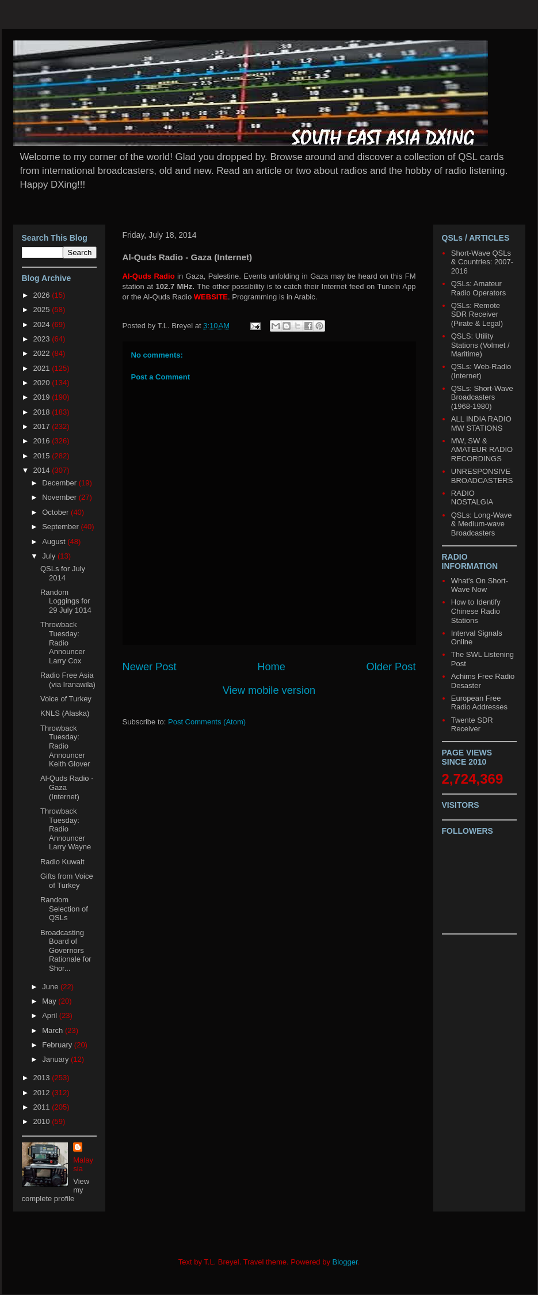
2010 (42, 1121)
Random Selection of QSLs (64, 908)
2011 (42, 1107)
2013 (42, 1077)
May (50, 1001)
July (50, 556)
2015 (42, 455)
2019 (42, 397)
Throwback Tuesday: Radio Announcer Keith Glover (65, 746)
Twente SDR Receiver (472, 725)
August (54, 541)
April (50, 1015)
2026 (42, 295)
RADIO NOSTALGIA (472, 498)
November (60, 497)
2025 (42, 309)
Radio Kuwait (62, 861)
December (60, 482)
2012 (42, 1092)
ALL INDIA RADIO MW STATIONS (481, 423)
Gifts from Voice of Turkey (66, 881)
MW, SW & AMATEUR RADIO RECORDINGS (482, 449)
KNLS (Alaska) (64, 713)
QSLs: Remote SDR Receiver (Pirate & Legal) (477, 314)
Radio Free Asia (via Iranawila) (68, 680)
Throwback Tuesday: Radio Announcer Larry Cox (62, 642)
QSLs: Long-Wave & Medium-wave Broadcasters (481, 524)
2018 (42, 412)
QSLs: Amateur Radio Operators (478, 288)
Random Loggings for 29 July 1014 (65, 601)
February (58, 1044)
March (53, 1030)
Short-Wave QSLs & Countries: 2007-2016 (482, 262)
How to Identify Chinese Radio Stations (476, 611)
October (56, 512)
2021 (42, 368)
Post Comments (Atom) (207, 721)
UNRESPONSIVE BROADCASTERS (482, 476)
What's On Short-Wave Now (479, 585)
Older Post (391, 667)
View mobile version (269, 690)
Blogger (345, 1262)
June (51, 986)
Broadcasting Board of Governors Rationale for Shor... (65, 950)
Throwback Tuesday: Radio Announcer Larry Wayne (65, 829)
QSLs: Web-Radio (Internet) (481, 371)
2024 (42, 324)
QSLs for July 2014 (62, 573)
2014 (42, 470)
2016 (42, 440)
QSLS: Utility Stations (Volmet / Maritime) (480, 345)
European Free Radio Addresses (479, 703)
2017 (42, 426)
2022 (42, 353)
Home (271, 667)
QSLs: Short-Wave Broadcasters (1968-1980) (482, 397)
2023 (42, 339)
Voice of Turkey (65, 698)
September (61, 526)
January (56, 1059)
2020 (42, 382)
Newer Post (150, 667)
